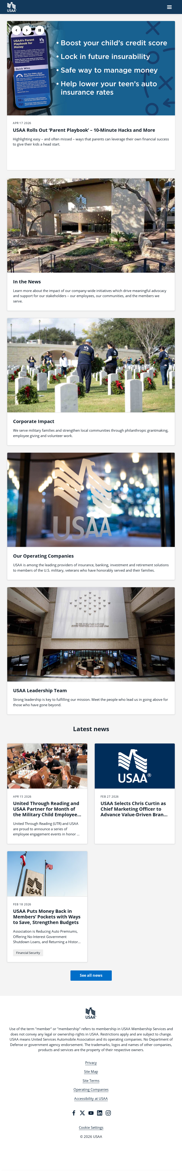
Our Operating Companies (43, 556)
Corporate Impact (33, 421)
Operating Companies (91, 1089)
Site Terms (91, 1080)
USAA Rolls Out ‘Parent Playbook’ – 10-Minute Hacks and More (84, 130)
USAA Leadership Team (40, 690)
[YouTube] (91, 1112)
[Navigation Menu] (169, 7)
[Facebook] (73, 1112)
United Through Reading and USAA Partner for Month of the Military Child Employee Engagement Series (46, 811)
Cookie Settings (91, 1127)
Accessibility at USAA (91, 1098)
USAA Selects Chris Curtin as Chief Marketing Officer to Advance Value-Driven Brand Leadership (134, 811)
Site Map (91, 1071)
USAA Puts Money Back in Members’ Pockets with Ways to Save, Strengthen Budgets (46, 916)
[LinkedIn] (99, 1112)
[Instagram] (108, 1112)
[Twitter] (82, 1112)
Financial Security (28, 953)
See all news (91, 975)
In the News (27, 281)
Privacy (91, 1062)
